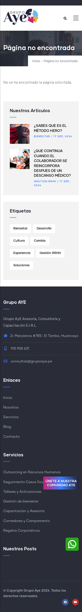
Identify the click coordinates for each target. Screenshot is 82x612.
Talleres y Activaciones (22, 491)
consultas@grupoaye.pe (27, 361)
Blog (7, 426)
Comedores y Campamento (26, 521)
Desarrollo (44, 228)
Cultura (19, 240)
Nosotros (11, 407)
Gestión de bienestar (20, 501)
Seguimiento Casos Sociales (27, 482)
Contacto (11, 436)
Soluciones (21, 265)
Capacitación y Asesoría (23, 511)
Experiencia (21, 253)
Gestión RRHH (45, 181)
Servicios (11, 417)
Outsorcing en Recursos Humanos (32, 472)
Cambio (40, 240)
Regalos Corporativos (21, 530)
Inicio (36, 61)
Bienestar (42, 136)
